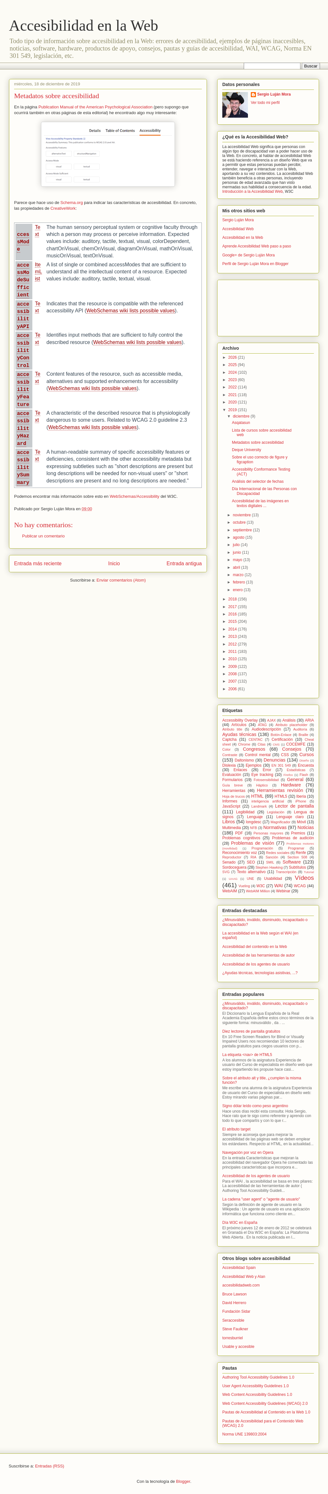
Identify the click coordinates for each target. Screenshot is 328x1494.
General (295, 779)
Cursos (306, 754)
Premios (298, 833)
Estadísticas (296, 770)
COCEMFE (296, 744)
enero (238, 590)
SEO (251, 862)
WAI (278, 885)
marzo (239, 575)
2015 (233, 621)
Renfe (301, 852)
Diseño (304, 760)
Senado (228, 862)
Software (292, 861)
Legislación (275, 812)
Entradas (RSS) (49, 1466)
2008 (233, 674)
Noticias (306, 827)
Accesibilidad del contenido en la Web (254, 946)
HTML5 (281, 796)
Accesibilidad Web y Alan (243, 1276)
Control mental (257, 755)
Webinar (283, 891)
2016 (233, 614)
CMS (276, 744)
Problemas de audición (293, 838)
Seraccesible (233, 1320)
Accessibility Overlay (240, 720)
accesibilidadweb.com (241, 1285)
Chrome (244, 744)
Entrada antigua (184, 563)
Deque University (246, 450)
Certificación (282, 739)
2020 (233, 402)
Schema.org (72, 202)
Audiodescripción (266, 729)
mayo (238, 560)
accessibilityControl (23, 351)
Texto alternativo (251, 872)
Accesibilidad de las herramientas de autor (258, 955)
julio (237, 545)
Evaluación (231, 774)
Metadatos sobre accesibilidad (257, 442)
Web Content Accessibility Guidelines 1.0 (257, 1394)
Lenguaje (255, 817)
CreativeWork (63, 208)
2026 (233, 357)
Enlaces (240, 770)
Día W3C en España (239, 1222)
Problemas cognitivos (241, 838)
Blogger (183, 1481)
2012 (233, 644)
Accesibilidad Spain (239, 1267)
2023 (233, 380)
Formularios (232, 780)
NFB (253, 828)
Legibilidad (245, 812)
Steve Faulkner (235, 1329)
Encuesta (306, 765)
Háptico (262, 785)
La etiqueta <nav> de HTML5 (247, 1054)
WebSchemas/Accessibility (134, 496)
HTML (257, 796)
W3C (261, 886)
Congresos (254, 749)
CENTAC (256, 739)
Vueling (244, 886)
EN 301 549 (281, 765)
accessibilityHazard (23, 429)
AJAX (271, 720)
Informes (229, 801)
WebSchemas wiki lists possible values (130, 310)
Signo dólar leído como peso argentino (255, 1106)
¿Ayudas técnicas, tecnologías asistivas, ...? (260, 973)
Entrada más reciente (38, 563)
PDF (239, 833)
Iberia (301, 796)
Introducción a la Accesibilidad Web (252, 191)
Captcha (229, 739)
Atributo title (232, 729)
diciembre (241, 416)
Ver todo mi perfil (265, 102)
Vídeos (304, 877)
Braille (303, 735)
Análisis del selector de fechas (257, 481)
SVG (226, 872)
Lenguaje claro (290, 817)
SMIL (270, 862)
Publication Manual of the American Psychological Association (95, 107)
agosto (239, 537)
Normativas (275, 827)
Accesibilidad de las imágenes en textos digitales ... (260, 503)
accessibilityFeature (23, 390)
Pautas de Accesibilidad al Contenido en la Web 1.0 (266, 1412)
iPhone (300, 801)
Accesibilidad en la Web (83, 25)
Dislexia (229, 765)
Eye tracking (262, 774)
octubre (240, 522)
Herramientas (233, 790)
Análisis (288, 720)
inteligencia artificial (267, 801)
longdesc (253, 822)
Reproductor (231, 857)
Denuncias (274, 760)
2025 (233, 365)
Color (226, 749)
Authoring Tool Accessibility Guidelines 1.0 (258, 1377)
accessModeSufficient (23, 280)
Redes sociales (277, 853)
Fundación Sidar (236, 1311)
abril (237, 567)
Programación (262, 848)
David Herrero (234, 1303)
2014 (233, 629)
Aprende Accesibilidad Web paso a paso (256, 246)
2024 (233, 372)
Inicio (114, 563)
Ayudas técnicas (239, 734)
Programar (296, 848)
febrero (239, 582)
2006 (233, 689)
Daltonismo (244, 760)
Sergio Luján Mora (274, 94)
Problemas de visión (252, 843)
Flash (303, 775)
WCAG (300, 886)
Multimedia (231, 827)
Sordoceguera (234, 867)
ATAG (262, 725)
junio (237, 552)
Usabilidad (273, 878)
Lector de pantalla (294, 806)
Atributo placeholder (291, 725)
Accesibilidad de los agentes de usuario (256, 964)
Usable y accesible (238, 1346)
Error (267, 770)
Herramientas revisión (280, 790)
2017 (233, 607)
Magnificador (281, 822)
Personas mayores (268, 833)
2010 (233, 659)
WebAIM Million (258, 891)
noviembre (242, 515)
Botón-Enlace (281, 735)
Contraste (229, 755)
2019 (233, 410)
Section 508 (297, 857)
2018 (233, 599)
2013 (233, 636)
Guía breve (232, 785)
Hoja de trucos (233, 796)
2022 (233, 387)
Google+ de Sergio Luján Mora (248, 255)
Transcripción (286, 872)
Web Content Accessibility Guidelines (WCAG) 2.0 (265, 1403)
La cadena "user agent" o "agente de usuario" (261, 1199)
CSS (285, 755)
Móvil (301, 822)
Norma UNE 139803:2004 (244, 1434)
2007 (233, 681)
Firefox (288, 775)
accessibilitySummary (23, 468)
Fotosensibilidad (266, 780)
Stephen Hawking (269, 867)
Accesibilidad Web (238, 229)
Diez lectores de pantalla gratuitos (251, 1031)
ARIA (309, 720)
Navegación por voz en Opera (247, 1152)
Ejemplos (253, 765)
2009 (233, 666)
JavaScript (231, 806)
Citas (262, 744)
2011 (233, 651)
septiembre (243, 530)
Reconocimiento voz (239, 852)
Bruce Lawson (234, 1294)
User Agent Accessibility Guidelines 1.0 (255, 1386)
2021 (233, 395)
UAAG (233, 878)
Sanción (272, 857)
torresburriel (232, 1338)
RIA (253, 857)
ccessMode (23, 242)
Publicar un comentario (43, 536)
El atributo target (236, 1129)
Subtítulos (297, 867)
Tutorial (309, 872)
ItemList (38, 272)
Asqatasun (241, 422)
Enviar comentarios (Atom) (121, 580)
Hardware (291, 784)
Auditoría (300, 729)
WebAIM (229, 891)
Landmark (259, 806)
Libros (228, 821)
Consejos (291, 749)
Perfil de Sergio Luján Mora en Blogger (255, 264)
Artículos (239, 725)
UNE (250, 878)
